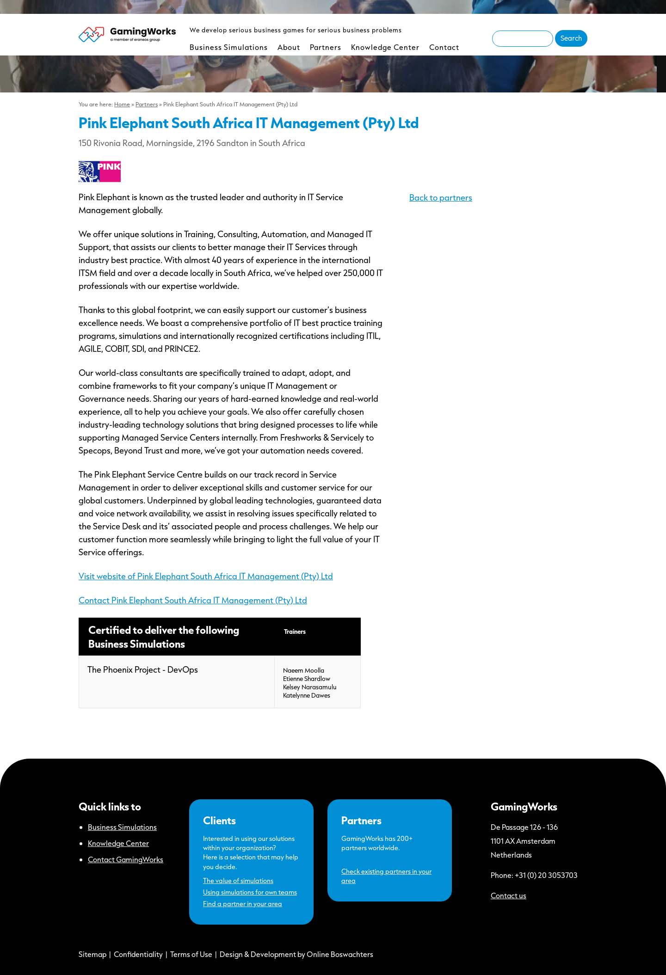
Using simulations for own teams (250, 892)
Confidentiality (138, 954)
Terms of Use (191, 954)
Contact (444, 47)
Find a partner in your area (242, 903)
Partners (325, 47)
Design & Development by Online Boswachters (296, 954)
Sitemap (92, 954)
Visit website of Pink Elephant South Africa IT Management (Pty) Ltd (206, 576)
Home (122, 104)
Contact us (508, 895)
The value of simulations (238, 880)
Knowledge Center (385, 47)
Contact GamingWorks (125, 859)
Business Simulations (229, 47)
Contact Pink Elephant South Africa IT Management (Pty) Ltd (193, 600)
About (289, 47)
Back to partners (440, 197)
